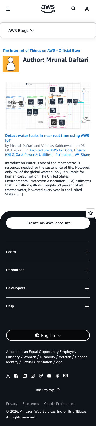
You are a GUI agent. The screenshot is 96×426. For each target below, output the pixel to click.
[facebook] (16, 376)
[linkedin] (25, 376)
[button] (48, 30)
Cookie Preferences (59, 403)
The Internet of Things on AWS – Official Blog (41, 50)
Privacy (11, 403)
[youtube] (49, 376)
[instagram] (33, 376)
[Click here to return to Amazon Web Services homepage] (48, 9)
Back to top (48, 390)
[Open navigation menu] (8, 9)
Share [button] (82, 154)
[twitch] (41, 376)
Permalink (63, 154)
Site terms (31, 403)
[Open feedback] (90, 213)
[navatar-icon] (87, 9)
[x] (8, 376)
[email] (65, 376)
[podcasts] (57, 376)
